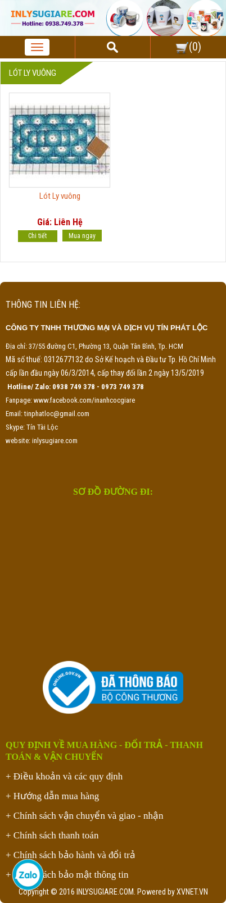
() (188, 46)
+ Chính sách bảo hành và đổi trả (70, 855)
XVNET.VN (192, 891)
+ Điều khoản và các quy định (64, 776)
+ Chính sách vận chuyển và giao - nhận (84, 815)
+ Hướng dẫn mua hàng (52, 796)
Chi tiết (37, 236)
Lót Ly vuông (59, 196)
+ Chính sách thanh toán (52, 835)
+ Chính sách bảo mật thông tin (67, 874)
